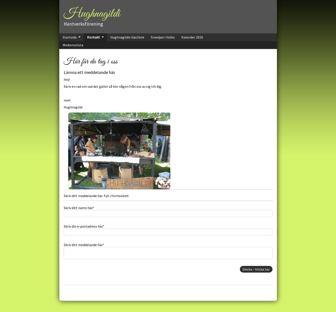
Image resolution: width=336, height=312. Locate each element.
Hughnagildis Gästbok (127, 37)
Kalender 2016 (192, 37)
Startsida (70, 37)
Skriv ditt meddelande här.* (84, 245)
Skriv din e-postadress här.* (84, 226)
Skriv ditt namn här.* (79, 208)
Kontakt (93, 37)
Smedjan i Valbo (163, 37)
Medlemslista (73, 45)
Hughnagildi (92, 14)
